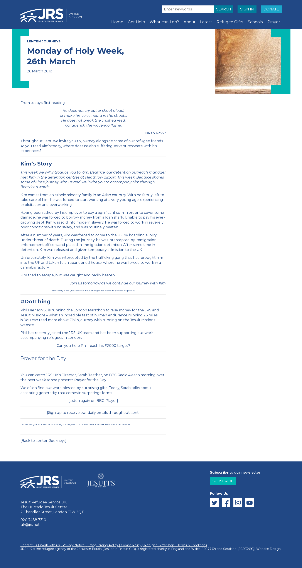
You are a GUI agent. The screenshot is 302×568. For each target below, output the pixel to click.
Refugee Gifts (230, 22)
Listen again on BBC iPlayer (93, 401)
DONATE (271, 9)
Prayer (273, 22)
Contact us (28, 545)
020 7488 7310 (33, 520)
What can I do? (164, 22)
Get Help (136, 22)
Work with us (50, 545)
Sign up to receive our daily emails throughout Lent (93, 413)
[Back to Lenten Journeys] (43, 441)
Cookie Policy (131, 545)
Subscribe (223, 481)
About (190, 22)
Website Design (268, 549)
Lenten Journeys (44, 41)
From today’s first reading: (43, 103)
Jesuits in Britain (89, 549)
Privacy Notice (73, 545)
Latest (206, 22)
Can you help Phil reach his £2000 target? (93, 346)
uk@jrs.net (30, 525)
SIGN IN (247, 9)
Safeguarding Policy (103, 545)
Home (117, 22)
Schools (255, 22)
